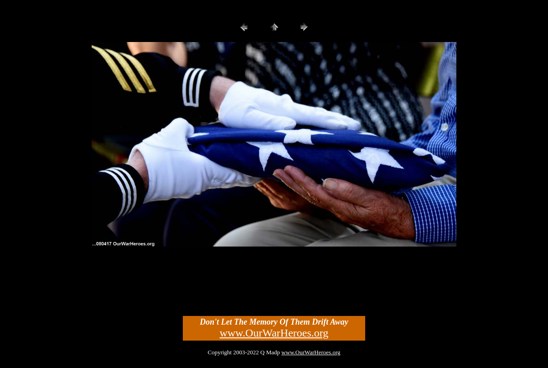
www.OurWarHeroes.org (274, 333)
